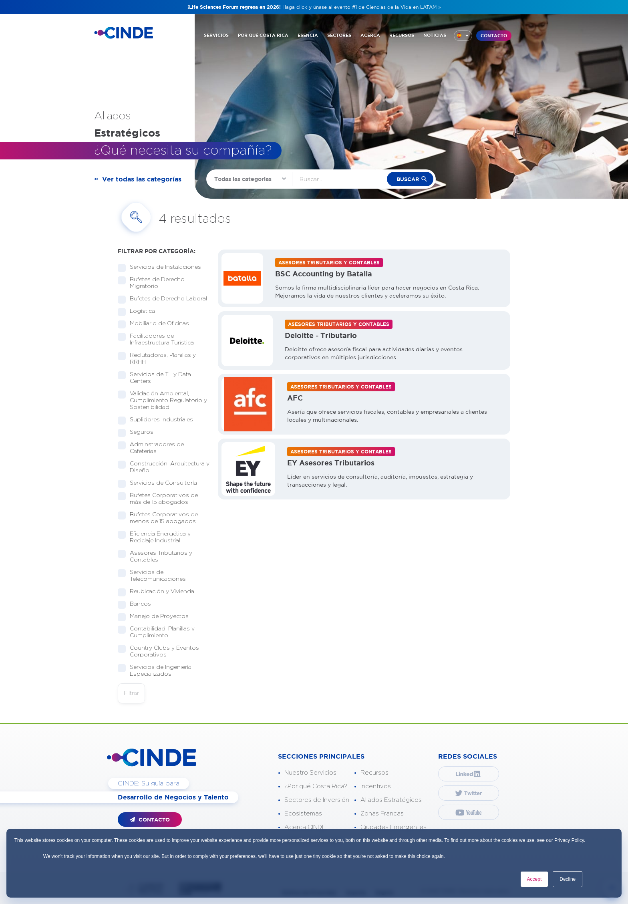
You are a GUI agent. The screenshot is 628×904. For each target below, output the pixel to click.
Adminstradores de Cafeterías (151, 448)
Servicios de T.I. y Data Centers (154, 378)
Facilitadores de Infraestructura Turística (159, 339)
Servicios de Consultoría (161, 483)
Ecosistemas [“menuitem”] (303, 814)
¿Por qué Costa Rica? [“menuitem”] (315, 786)
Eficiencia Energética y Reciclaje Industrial (154, 537)
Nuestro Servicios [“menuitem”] (310, 773)
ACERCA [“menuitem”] (370, 35)
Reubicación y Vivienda (159, 591)
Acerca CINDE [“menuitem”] (305, 827)
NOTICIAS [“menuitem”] (434, 35)
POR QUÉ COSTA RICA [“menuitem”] (263, 35)
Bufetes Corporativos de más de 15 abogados (158, 498)
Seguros (139, 432)
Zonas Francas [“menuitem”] (382, 814)
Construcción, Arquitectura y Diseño (163, 467)
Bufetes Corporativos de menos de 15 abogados (160, 518)
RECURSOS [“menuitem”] (401, 35)
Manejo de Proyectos (156, 616)
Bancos (138, 604)
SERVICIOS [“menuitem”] (216, 35)
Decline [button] (568, 879)
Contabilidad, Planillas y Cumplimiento (156, 632)
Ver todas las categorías (141, 179)
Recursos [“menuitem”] (374, 773)
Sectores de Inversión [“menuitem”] (316, 800)
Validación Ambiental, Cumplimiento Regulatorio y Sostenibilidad (162, 401)
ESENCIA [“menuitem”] (308, 35)
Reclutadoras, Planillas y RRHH (157, 358)
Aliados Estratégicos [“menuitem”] (391, 800)
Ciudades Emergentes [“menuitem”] (393, 827)
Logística (140, 311)
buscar (408, 179)
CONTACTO (494, 35)
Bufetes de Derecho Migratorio (151, 283)
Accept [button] (534, 879)
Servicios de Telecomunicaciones (155, 575)
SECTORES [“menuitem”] (339, 35)
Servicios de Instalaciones (163, 267)
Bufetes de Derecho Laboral (164, 299)
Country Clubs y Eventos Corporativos (158, 651)
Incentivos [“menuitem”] (375, 786)
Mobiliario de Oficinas (157, 323)
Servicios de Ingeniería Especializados (154, 670)
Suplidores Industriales (159, 420)
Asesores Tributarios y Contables (155, 556)
